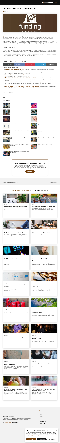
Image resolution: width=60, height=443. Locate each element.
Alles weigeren (42, 439)
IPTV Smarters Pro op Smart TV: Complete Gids (46, 137)
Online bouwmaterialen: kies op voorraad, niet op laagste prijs (46, 131)
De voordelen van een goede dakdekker (15, 74)
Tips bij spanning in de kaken (43, 116)
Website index (42, 426)
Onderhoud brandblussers (10, 310)
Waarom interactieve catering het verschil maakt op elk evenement (19, 152)
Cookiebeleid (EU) (43, 421)
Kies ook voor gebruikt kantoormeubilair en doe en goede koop (21, 77)
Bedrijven (6, 11)
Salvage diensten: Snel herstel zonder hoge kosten (15, 337)
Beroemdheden (42, 423)
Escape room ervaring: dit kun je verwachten (18, 116)
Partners (41, 416)
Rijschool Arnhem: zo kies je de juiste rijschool (46, 144)
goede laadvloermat (7, 36)
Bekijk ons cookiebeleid (35, 435)
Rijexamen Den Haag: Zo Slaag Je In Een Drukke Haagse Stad (46, 110)
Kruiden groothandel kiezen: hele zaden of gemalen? (19, 130)
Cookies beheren (52, 439)
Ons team (41, 412)
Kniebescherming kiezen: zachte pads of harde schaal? (18, 138)
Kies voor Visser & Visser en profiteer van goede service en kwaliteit (22, 86)
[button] (56, 430)
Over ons (41, 414)
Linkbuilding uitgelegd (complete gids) (17, 123)
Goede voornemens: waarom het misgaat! (15, 72)
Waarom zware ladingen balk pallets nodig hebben (43, 206)
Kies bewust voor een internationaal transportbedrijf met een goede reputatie (24, 82)
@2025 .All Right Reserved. (10, 422)
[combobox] (47, 2)
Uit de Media (42, 425)
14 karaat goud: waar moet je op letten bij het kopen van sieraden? (19, 145)
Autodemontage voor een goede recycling (15, 69)
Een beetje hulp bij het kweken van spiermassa (42, 363)
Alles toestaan (31, 439)
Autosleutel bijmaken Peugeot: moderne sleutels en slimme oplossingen (47, 124)
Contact (41, 419)
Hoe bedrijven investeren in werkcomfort (13, 232)
